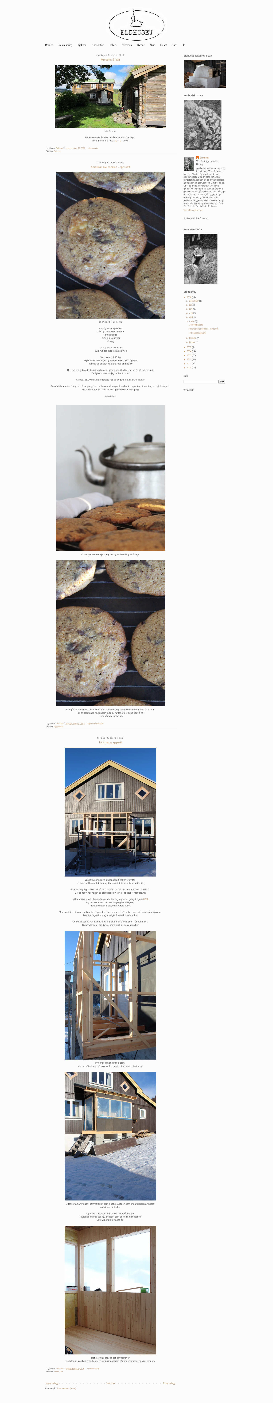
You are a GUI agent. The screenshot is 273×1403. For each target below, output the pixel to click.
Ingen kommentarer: (95, 724)
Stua (152, 45)
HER (145, 899)
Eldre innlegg (169, 1383)
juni (191, 309)
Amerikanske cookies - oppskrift (110, 167)
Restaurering (65, 45)
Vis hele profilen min (193, 210)
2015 (189, 347)
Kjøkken (82, 45)
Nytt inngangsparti (110, 742)
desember (194, 301)
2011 (189, 363)
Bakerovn (127, 45)
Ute (183, 45)
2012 (189, 359)
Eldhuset (204, 158)
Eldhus (112, 45)
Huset (163, 45)
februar (192, 338)
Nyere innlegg (51, 1383)
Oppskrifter (97, 45)
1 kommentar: (94, 148)
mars (191, 321)
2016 (189, 297)
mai (191, 313)
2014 (189, 351)
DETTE (117, 140)
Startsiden (110, 1383)
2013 (189, 355)
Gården (49, 45)
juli (190, 305)
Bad (174, 45)
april (191, 317)
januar (192, 342)
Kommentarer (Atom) (66, 1388)
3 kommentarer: (93, 1369)
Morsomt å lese (110, 59)
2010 (189, 367)
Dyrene (141, 45)
